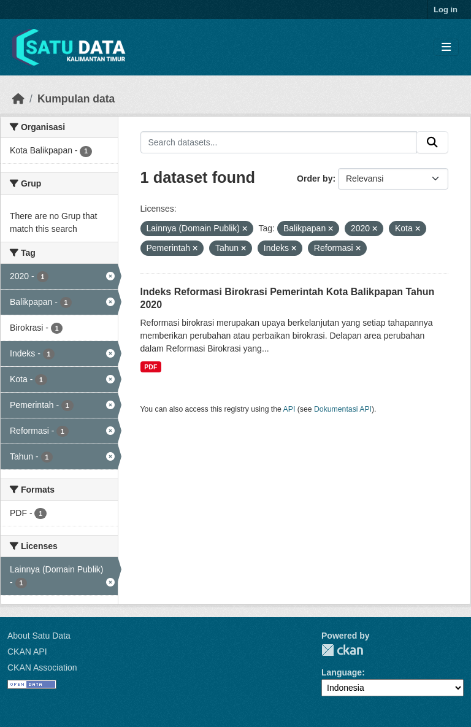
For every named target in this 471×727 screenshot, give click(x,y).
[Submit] (432, 142)
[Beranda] (18, 99)
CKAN (342, 650)
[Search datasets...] (279, 142)
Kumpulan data (76, 99)
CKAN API (27, 651)
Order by (314, 178)
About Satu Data (39, 635)
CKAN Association (42, 667)
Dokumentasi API (343, 409)
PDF (150, 367)
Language (341, 672)
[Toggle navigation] (446, 47)
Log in (446, 9)
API (289, 409)
